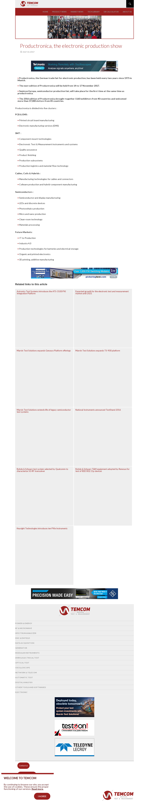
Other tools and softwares (30, 687)
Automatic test (24, 677)
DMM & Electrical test (27, 658)
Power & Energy (23, 623)
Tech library (93, 12)
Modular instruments (27, 653)
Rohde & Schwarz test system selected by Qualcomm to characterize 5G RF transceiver (42, 470)
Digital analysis (23, 682)
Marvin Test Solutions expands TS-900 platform (97, 350)
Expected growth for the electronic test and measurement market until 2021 (102, 292)
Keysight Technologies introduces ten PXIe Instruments (42, 528)
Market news (77, 12)
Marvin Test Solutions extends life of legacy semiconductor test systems (44, 411)
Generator (21, 648)
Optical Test (22, 662)
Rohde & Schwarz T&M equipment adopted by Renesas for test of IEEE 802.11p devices (102, 470)
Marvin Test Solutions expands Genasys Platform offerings (44, 350)
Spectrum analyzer (25, 633)
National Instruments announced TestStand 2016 (98, 410)
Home (45, 12)
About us (127, 12)
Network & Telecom (26, 672)
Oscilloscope (22, 667)
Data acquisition (24, 643)
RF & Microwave (23, 628)
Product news (59, 12)
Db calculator (111, 12)
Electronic (21, 692)
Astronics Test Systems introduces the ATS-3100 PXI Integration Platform (41, 292)
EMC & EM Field (22, 638)
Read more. (37, 795)
